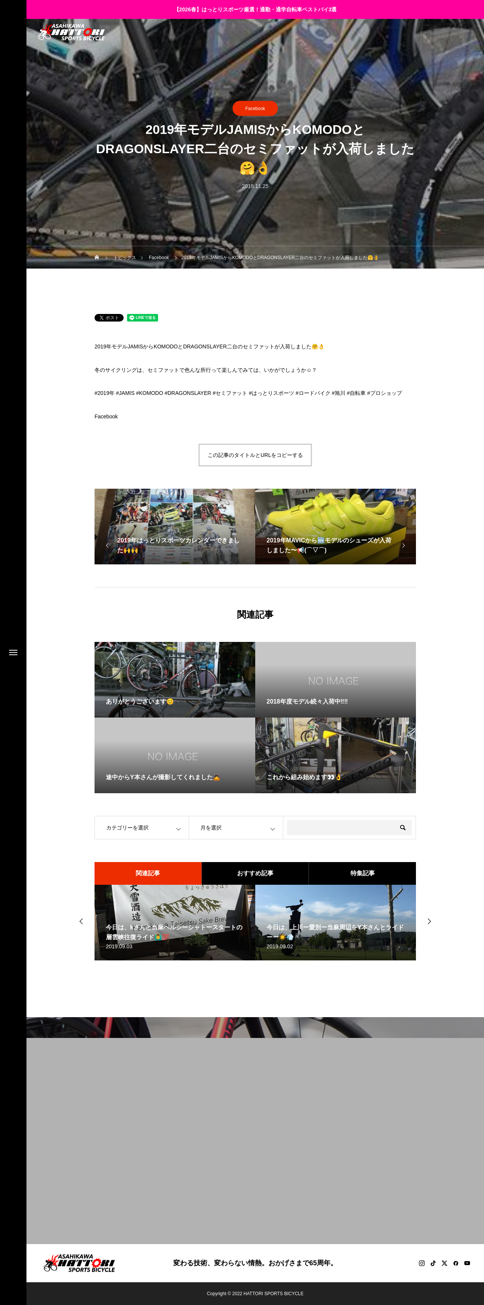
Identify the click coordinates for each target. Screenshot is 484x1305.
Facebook (255, 108)
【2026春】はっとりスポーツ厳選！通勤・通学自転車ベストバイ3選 (255, 9)
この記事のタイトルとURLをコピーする (255, 455)
